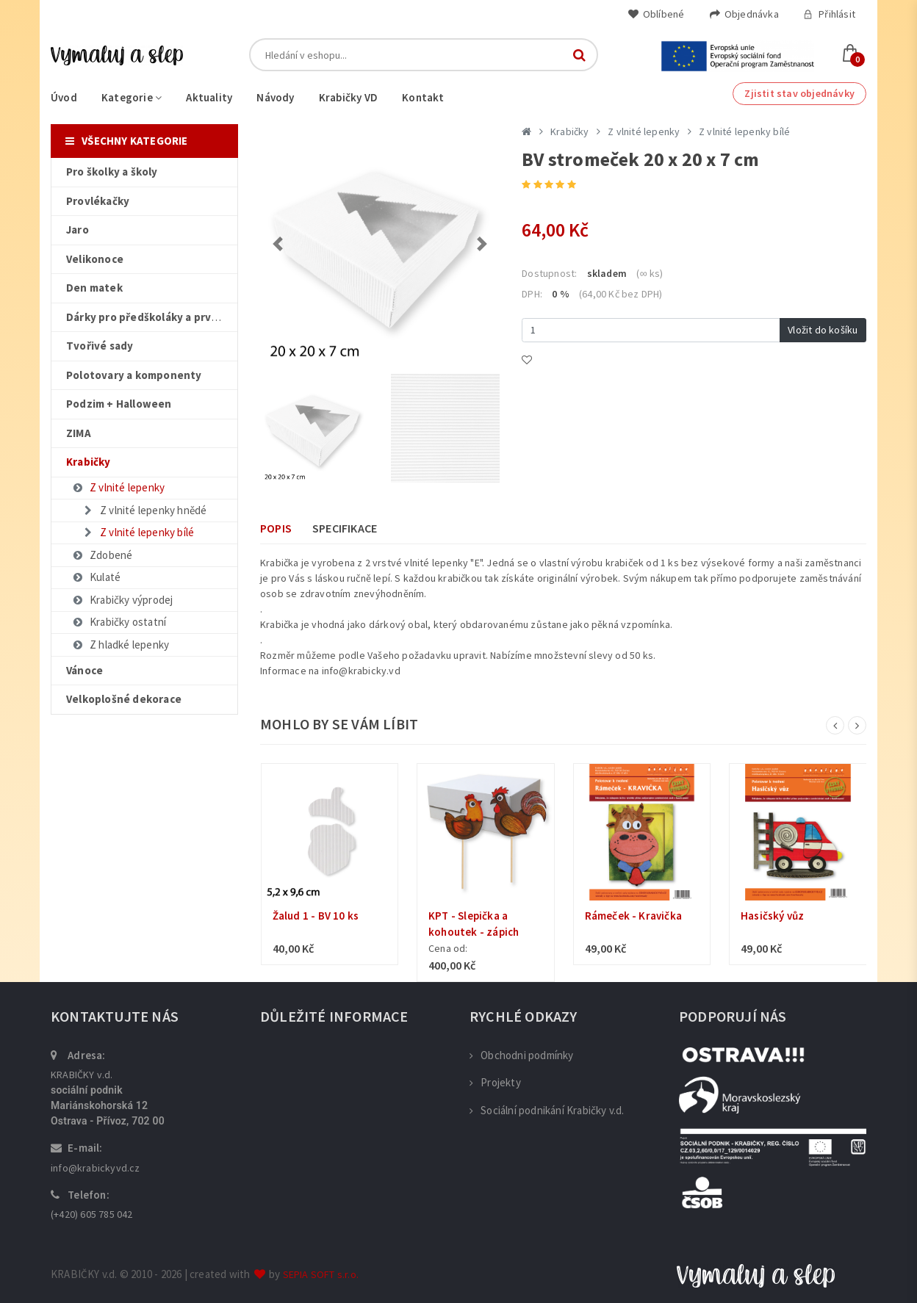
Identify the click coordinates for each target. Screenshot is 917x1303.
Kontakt (423, 97)
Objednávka (744, 14)
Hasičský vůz (772, 916)
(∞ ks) (649, 273)
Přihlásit (829, 14)
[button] (278, 244)
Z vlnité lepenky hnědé (144, 510)
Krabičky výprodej (122, 600)
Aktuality (209, 97)
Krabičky (569, 131)
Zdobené (101, 555)
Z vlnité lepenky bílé (138, 532)
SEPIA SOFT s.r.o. (321, 1274)
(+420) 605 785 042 (92, 1214)
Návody (275, 97)
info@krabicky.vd (361, 670)
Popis (276, 528)
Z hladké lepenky (120, 645)
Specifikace (344, 528)
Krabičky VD (348, 97)
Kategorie (131, 97)
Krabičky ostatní (118, 622)
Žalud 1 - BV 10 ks (316, 916)
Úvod (64, 97)
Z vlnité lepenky (118, 487)
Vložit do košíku (822, 329)
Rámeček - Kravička (634, 916)
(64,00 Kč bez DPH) (621, 293)
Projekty (495, 1082)
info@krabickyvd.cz (95, 1167)
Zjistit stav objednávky (799, 93)
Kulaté (96, 577)
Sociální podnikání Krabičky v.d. (547, 1110)
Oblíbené (656, 14)
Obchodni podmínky (522, 1055)
